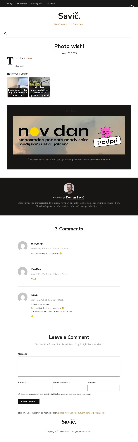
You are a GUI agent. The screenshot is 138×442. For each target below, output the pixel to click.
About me (50, 3)
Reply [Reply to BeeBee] (65, 279)
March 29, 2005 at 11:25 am (45, 279)
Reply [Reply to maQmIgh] (65, 253)
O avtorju (9, 3)
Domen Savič (75, 202)
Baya (34, 299)
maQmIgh (37, 248)
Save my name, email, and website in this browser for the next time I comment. (56, 398)
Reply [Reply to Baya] (61, 304)
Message (22, 358)
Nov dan (105, 164)
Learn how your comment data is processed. (81, 417)
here (29, 63)
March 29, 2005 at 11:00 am (45, 253)
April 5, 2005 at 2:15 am (43, 304)
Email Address (60, 387)
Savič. (69, 18)
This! (33, 284)
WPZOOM (87, 436)
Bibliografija (36, 3)
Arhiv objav (22, 3)
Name (21, 387)
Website (91, 387)
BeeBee (36, 274)
